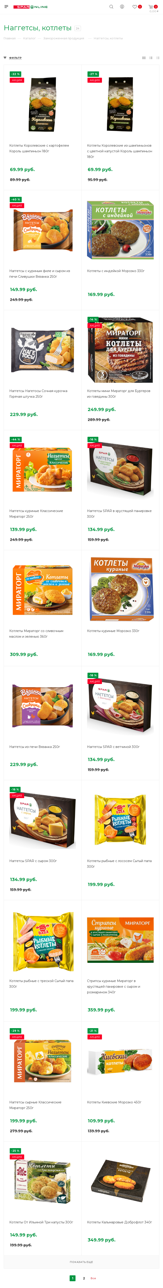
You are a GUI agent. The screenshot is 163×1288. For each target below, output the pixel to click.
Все (93, 1278)
